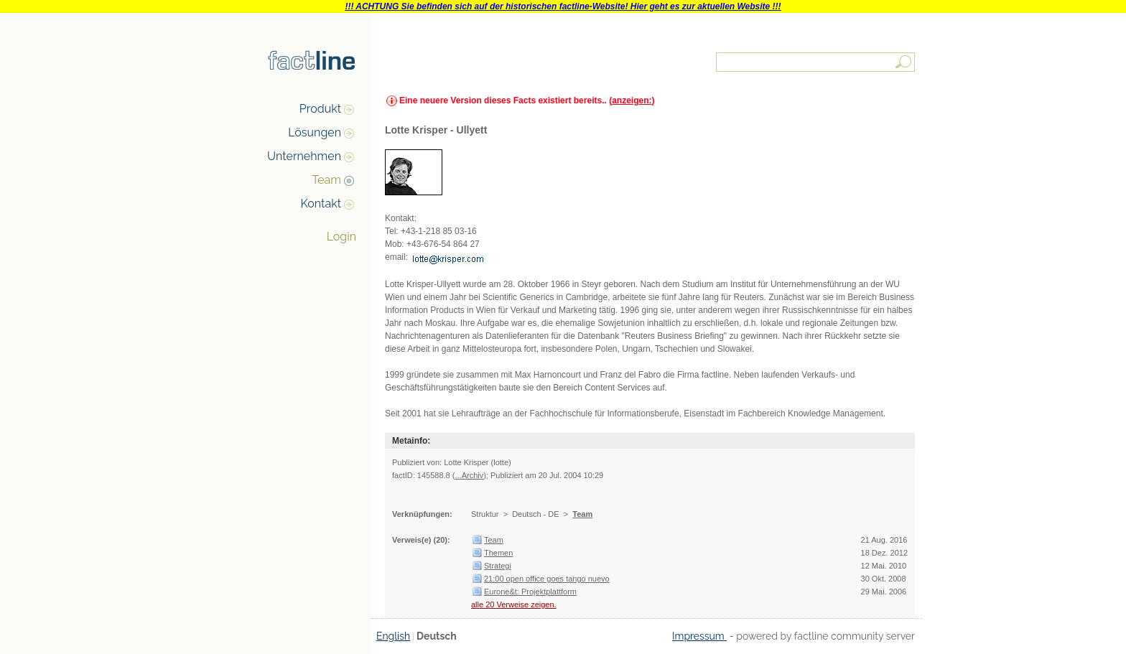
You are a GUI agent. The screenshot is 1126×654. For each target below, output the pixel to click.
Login (341, 236)
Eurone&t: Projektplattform (530, 591)
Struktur (485, 514)
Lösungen (314, 132)
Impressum (699, 636)
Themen (498, 552)
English (393, 636)
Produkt (320, 109)
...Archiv (469, 475)
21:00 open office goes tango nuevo (547, 578)
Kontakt (321, 203)
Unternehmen (304, 156)
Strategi (497, 565)
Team (326, 180)
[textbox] (816, 62)
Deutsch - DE (535, 514)
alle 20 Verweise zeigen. (514, 604)
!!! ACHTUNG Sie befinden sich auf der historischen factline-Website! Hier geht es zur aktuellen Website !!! (563, 6)
